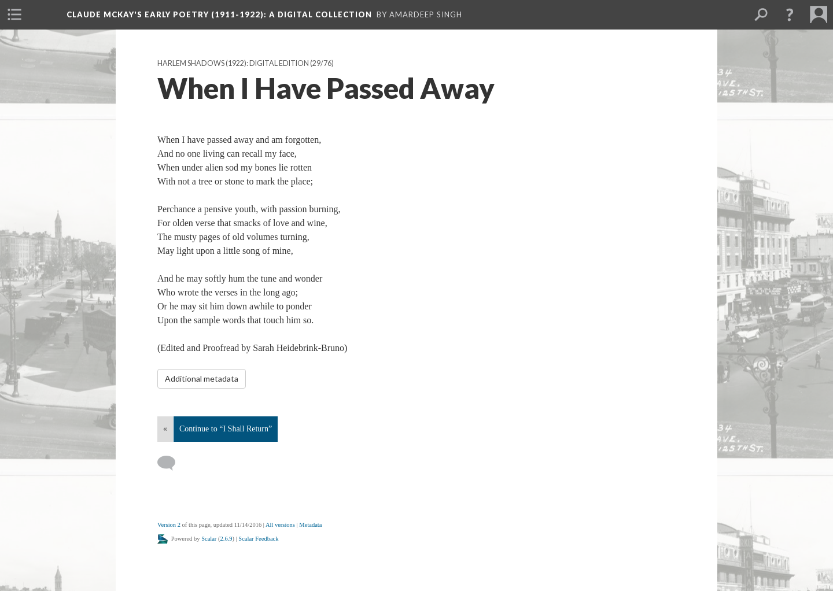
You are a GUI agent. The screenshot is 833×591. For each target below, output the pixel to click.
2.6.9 (226, 538)
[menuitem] (14, 14)
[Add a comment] (171, 463)
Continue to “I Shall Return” (225, 428)
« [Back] (165, 428)
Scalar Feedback (258, 538)
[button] (789, 14)
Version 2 (168, 525)
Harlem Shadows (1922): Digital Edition (233, 63)
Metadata (310, 525)
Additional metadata (201, 378)
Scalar (208, 538)
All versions (280, 525)
